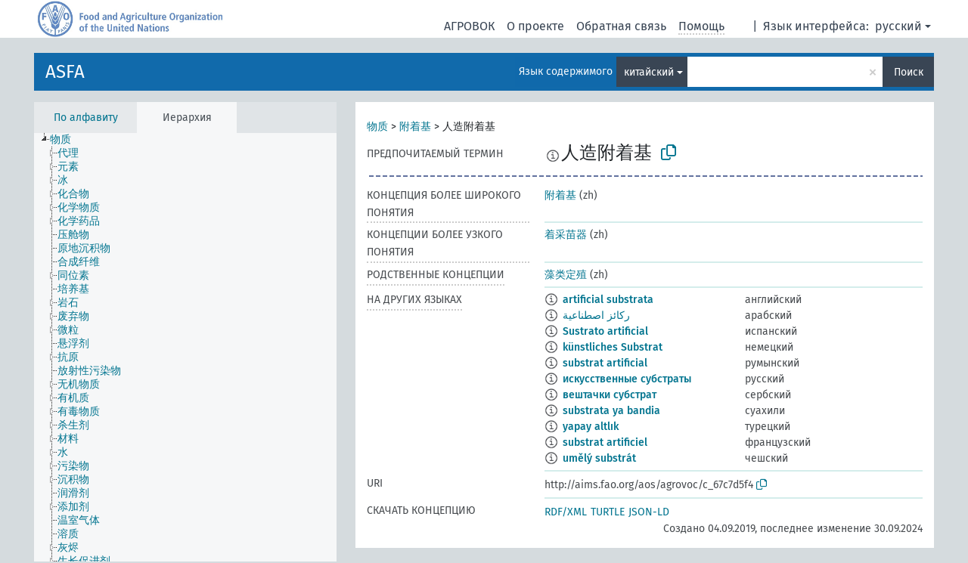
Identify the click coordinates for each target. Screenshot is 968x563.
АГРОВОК (469, 26)
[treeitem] (67, 140)
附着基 (415, 126)
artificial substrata (608, 299)
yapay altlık (591, 426)
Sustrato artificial (605, 331)
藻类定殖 (565, 274)
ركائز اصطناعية (596, 315)
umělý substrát (599, 458)
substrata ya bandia (611, 410)
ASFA (65, 71)
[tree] (185, 347)
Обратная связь (621, 26)
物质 (377, 126)
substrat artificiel (605, 442)
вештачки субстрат (609, 394)
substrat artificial (605, 363)
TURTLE (608, 512)
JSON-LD (648, 512)
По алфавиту (86, 117)
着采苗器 (565, 234)
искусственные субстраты (627, 379)
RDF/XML (565, 512)
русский (898, 26)
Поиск (908, 72)
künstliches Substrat (612, 347)
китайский (649, 72)
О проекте (535, 26)
